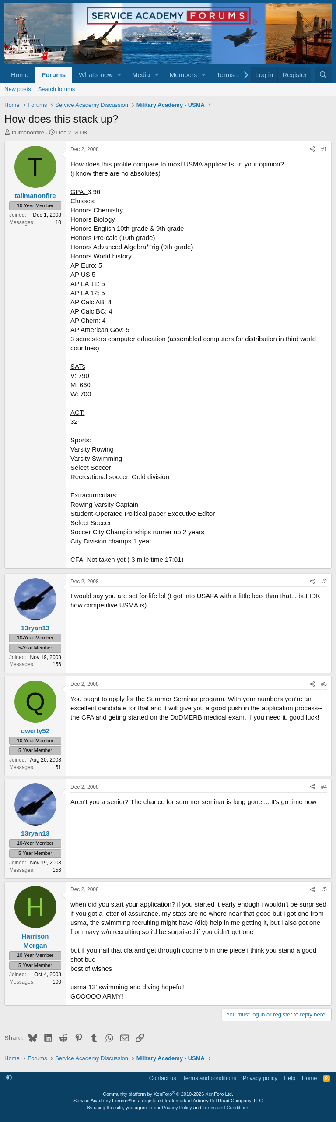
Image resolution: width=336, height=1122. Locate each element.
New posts (17, 89)
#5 (324, 889)
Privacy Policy (177, 1107)
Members (183, 74)
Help (290, 1078)
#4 (324, 787)
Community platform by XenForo (168, 1094)
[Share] (312, 150)
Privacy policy (260, 1078)
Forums (54, 74)
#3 (324, 684)
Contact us (162, 1078)
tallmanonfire (28, 132)
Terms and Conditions (226, 1107)
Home (19, 74)
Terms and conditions (209, 1078)
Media (141, 74)
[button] (119, 75)
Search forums (56, 89)
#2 (324, 582)
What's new (95, 74)
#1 (324, 149)
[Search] (323, 75)
